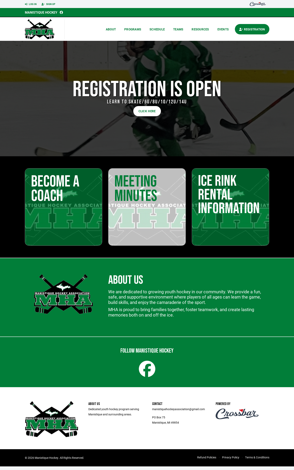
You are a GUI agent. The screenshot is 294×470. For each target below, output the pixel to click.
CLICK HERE (147, 111)
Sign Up (48, 4)
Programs (132, 29)
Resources (200, 29)
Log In (30, 4)
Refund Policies (206, 461)
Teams (178, 29)
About (111, 29)
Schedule (157, 29)
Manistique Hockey (41, 12)
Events (223, 29)
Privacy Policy (230, 461)
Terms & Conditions (257, 461)
